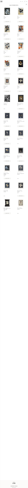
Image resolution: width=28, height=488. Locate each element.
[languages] (23, 1)
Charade (18, 86)
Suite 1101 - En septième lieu (20, 173)
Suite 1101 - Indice (6, 138)
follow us (14, 482)
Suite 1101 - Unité (6, 121)
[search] (21, 1)
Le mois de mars (5, 86)
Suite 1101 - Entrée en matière (20, 121)
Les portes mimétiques (19, 208)
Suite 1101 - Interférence (20, 138)
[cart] (25, 1)
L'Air (4, 51)
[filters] (26, 4)
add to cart (7, 21)
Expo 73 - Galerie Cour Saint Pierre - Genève (7, 208)
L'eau (4, 16)
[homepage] (1, 1)
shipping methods (14, 487)
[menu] (27, 1)
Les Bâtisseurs (19, 51)
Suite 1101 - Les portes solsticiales (6, 173)
